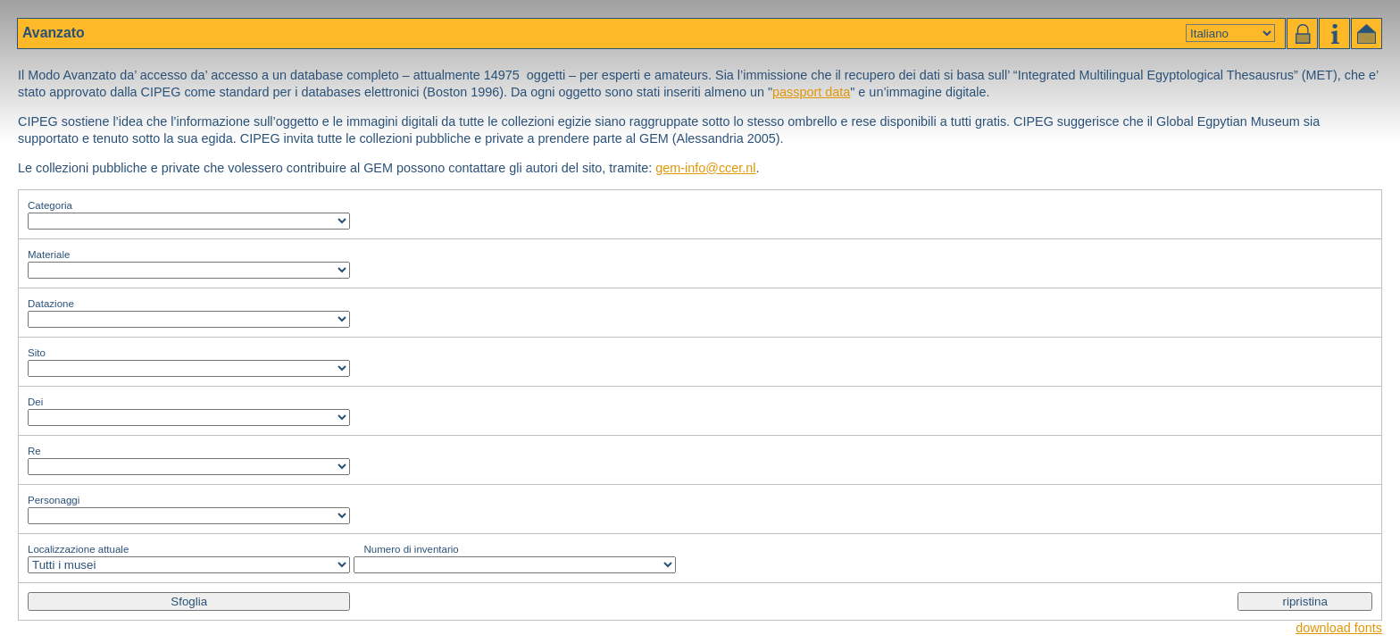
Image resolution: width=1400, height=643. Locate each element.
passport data (811, 92)
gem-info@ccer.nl (705, 168)
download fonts (1339, 628)
